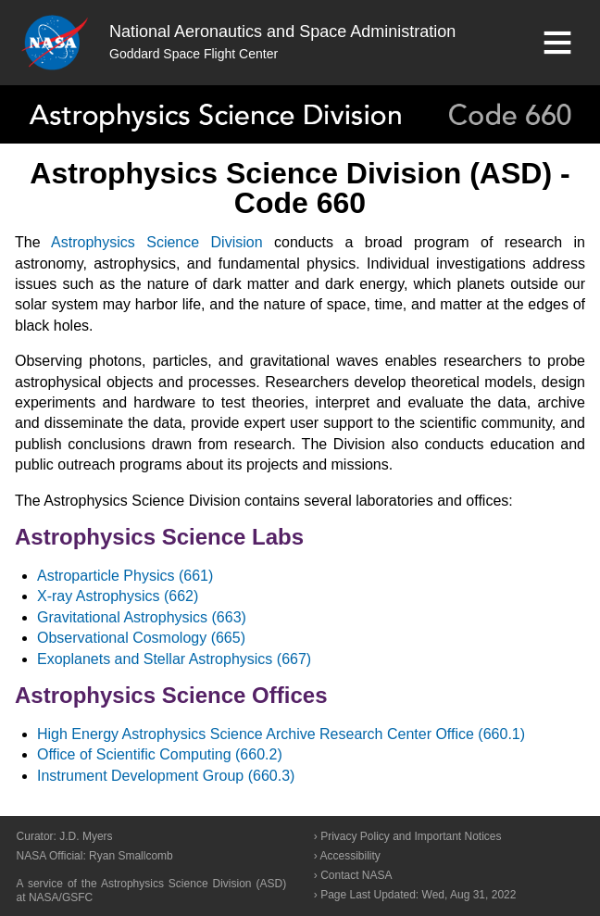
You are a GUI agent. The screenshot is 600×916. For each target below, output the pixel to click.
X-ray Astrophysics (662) (117, 596)
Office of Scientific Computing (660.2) (159, 754)
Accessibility (349, 855)
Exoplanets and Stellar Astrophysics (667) (174, 659)
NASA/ (45, 897)
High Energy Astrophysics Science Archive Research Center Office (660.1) (281, 734)
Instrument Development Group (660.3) (165, 776)
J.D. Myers (85, 836)
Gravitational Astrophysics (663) (141, 617)
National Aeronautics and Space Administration (282, 31)
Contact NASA (356, 875)
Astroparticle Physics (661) (125, 575)
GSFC (77, 897)
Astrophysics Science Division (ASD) (193, 883)
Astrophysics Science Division (156, 242)
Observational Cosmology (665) (141, 638)
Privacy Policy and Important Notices (410, 836)
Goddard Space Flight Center (193, 53)
